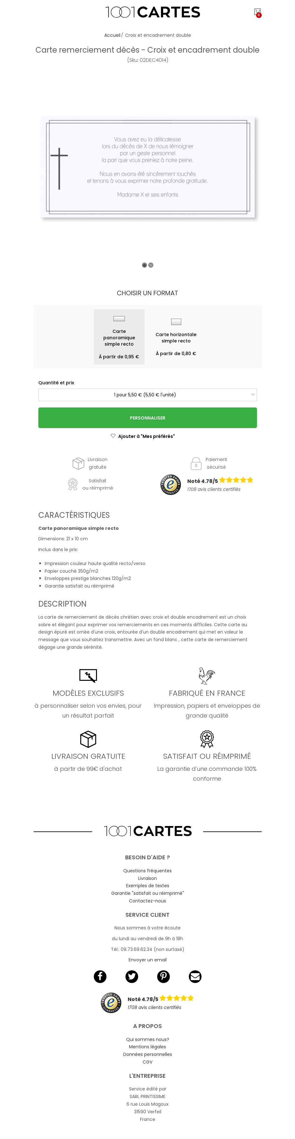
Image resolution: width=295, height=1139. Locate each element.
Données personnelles (147, 1054)
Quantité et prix (56, 383)
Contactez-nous (147, 901)
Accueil (112, 35)
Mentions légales (147, 1047)
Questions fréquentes (147, 871)
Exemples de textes (147, 885)
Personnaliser (147, 418)
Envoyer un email (148, 960)
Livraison (147, 878)
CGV (147, 1062)
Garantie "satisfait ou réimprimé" (147, 893)
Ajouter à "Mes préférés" (143, 436)
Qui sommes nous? (147, 1039)
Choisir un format (147, 293)
